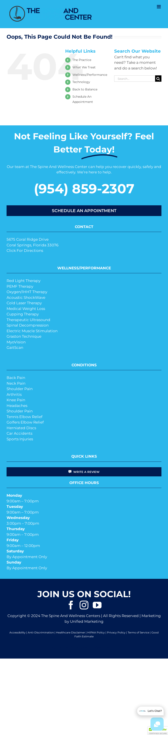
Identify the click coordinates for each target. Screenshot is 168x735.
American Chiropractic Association (84, 647)
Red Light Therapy (23, 280)
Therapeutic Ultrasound (28, 320)
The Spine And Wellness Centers (70, 616)
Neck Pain (16, 383)
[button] (158, 731)
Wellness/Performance (89, 75)
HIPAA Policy (96, 632)
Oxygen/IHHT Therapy (27, 292)
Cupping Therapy (23, 314)
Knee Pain (16, 400)
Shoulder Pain (20, 389)
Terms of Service (138, 632)
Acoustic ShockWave (26, 297)
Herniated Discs (21, 428)
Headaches (17, 405)
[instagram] (84, 605)
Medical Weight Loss (26, 308)
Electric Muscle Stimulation (32, 331)
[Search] (158, 78)
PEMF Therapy (20, 286)
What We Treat (84, 67)
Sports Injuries (20, 439)
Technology (81, 82)
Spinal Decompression (28, 325)
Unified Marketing (86, 621)
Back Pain (16, 377)
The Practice (81, 60)
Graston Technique (24, 336)
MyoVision (16, 342)
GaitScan (15, 347)
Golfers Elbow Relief (25, 422)
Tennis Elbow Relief (24, 417)
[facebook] (70, 605)
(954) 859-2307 (84, 189)
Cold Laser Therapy (24, 303)
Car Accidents (19, 433)
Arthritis (14, 394)
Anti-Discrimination (41, 632)
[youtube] (97, 605)
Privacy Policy (116, 632)
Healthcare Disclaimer (70, 632)
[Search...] (134, 78)
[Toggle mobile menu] (159, 6)
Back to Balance (84, 89)
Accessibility (17, 632)
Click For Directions (25, 250)
